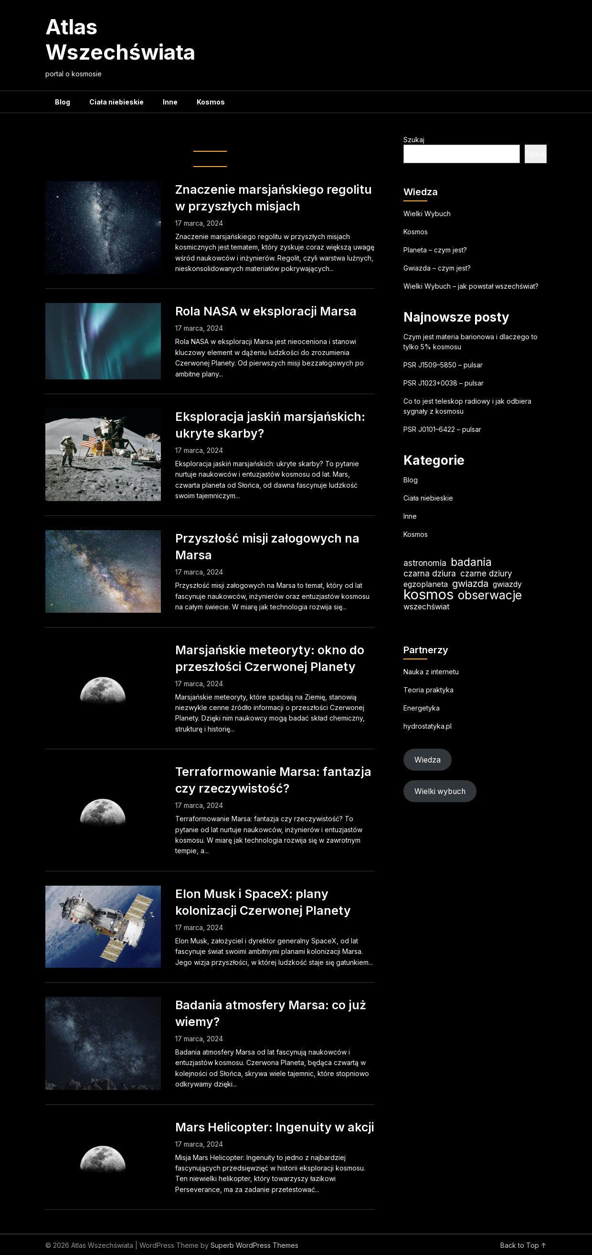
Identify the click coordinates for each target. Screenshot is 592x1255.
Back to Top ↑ (523, 1245)
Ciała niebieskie (116, 102)
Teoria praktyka (428, 690)
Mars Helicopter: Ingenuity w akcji (274, 1127)
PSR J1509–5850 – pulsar (443, 365)
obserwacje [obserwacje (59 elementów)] (490, 595)
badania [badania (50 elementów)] (471, 562)
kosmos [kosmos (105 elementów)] (428, 594)
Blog (62, 102)
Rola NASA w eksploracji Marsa (266, 311)
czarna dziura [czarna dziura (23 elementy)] (429, 573)
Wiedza (427, 759)
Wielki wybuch (439, 791)
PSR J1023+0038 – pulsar (443, 383)
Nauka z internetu (431, 672)
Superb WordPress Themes (254, 1245)
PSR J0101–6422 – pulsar (442, 429)
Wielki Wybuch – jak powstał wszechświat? (471, 286)
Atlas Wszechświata (120, 39)
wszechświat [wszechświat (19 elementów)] (426, 606)
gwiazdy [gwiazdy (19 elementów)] (507, 584)
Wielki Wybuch (427, 213)
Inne (170, 102)
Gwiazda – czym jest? (437, 268)
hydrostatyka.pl (427, 726)
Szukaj (413, 140)
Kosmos (211, 102)
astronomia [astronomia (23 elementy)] (424, 563)
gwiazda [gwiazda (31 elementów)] (470, 584)
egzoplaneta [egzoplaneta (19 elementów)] (425, 584)
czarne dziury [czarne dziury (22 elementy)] (486, 573)
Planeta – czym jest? (435, 250)
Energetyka (421, 708)
